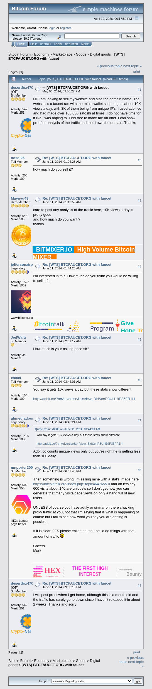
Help (33, 44)
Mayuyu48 (19, 198)
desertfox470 (22, 87)
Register (71, 44)
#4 (139, 266)
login (52, 28)
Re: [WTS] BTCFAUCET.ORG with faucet (76, 158)
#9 (139, 585)
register (65, 28)
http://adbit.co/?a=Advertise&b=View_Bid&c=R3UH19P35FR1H (84, 399)
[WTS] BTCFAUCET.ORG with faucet (77, 87)
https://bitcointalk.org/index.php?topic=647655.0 (71, 484)
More (85, 44)
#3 (139, 200)
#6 (139, 380)
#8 (139, 470)
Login (58, 44)
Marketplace (62, 54)
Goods (81, 54)
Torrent (36, 38)
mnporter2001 (23, 467)
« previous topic (109, 66)
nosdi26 (17, 158)
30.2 (26, 38)
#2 (139, 160)
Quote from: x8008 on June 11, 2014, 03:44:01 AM (67, 429)
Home (21, 44)
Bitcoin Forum (19, 54)
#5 (139, 339)
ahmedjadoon (23, 418)
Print (136, 71)
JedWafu (18, 337)
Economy (41, 54)
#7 (139, 420)
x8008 (16, 378)
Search (45, 44)
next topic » (132, 66)
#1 (139, 89)
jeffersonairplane (25, 264)
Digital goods (100, 54)
